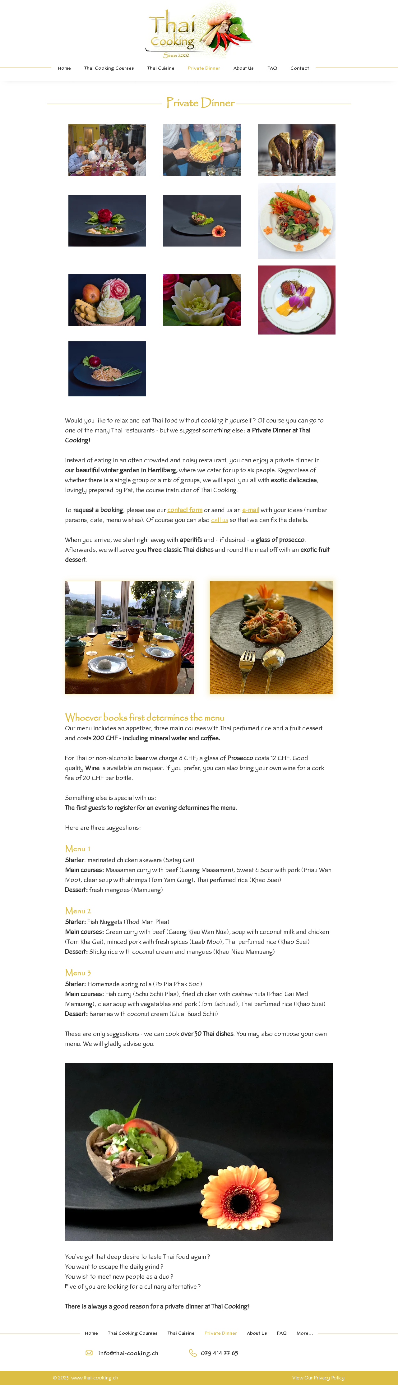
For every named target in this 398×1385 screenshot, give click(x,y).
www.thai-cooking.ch (94, 1378)
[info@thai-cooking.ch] (128, 1353)
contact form (184, 510)
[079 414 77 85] (219, 1353)
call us (219, 520)
